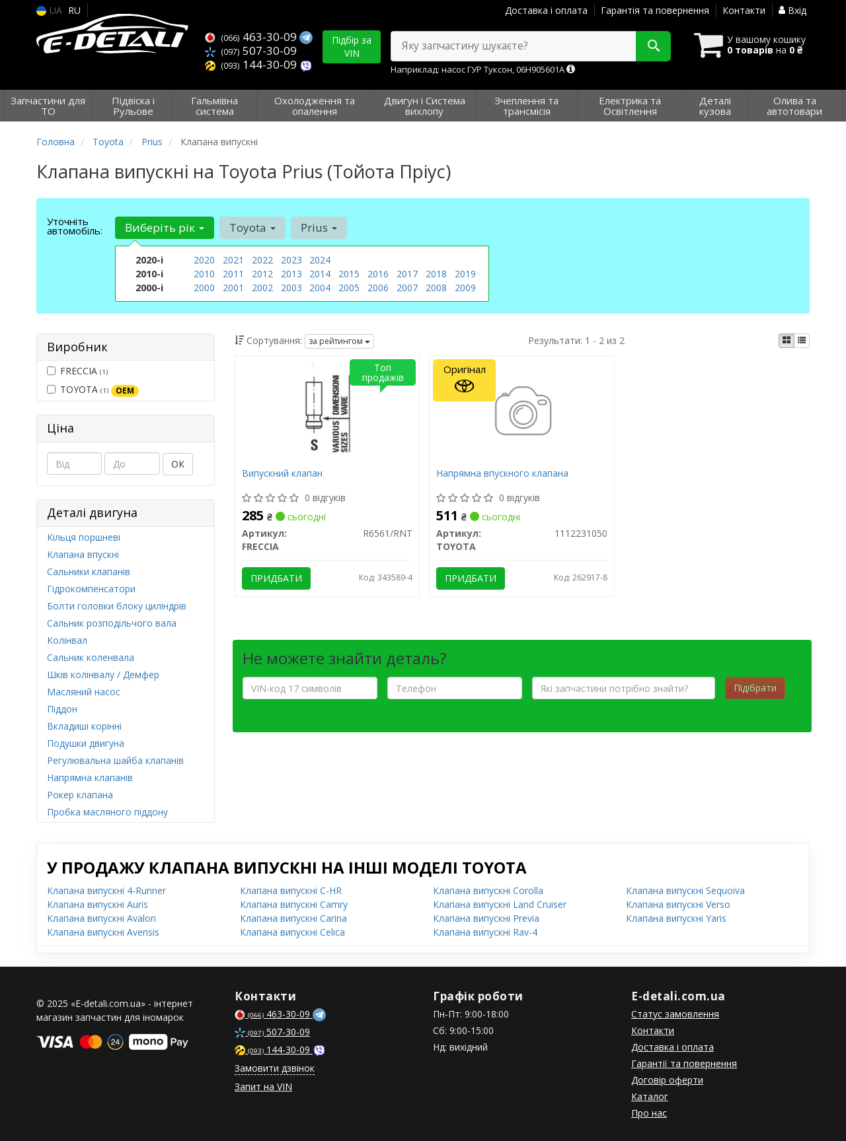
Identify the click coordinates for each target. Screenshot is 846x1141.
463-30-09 (252, 36)
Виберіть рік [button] (164, 227)
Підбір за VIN (351, 46)
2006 (378, 287)
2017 (407, 273)
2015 (349, 273)
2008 (436, 287)
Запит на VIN (263, 1086)
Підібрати (755, 687)
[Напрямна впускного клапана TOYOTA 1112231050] (522, 412)
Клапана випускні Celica (292, 932)
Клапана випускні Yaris (676, 918)
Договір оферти (667, 1080)
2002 (262, 287)
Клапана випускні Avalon (101, 918)
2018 (436, 273)
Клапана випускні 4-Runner (106, 890)
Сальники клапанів (88, 571)
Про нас (649, 1113)
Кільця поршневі (83, 537)
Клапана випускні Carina (293, 918)
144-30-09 (252, 64)
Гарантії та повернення (684, 1063)
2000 (204, 287)
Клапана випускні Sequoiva (685, 890)
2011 (233, 273)
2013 (291, 273)
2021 (233, 260)
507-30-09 (251, 50)
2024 (319, 260)
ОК (177, 464)
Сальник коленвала (90, 657)
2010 (204, 273)
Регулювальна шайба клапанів (115, 760)
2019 (465, 273)
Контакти (743, 10)
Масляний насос (83, 691)
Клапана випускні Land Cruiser (499, 904)
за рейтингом (339, 341)
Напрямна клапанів (90, 777)
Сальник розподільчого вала (111, 623)
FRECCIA (77, 370)
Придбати (276, 578)
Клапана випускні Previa (486, 918)
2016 (378, 273)
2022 (262, 260)
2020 (204, 260)
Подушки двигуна (85, 743)
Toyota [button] (252, 227)
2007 (407, 287)
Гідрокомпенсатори (91, 588)
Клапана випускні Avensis (103, 932)
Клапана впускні (83, 554)
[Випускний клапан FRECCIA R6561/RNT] (327, 412)
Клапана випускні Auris (97, 904)
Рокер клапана (80, 794)
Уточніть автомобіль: (74, 226)
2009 (465, 287)
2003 (291, 287)
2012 (262, 273)
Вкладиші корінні (84, 726)
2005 (349, 287)
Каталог (649, 1096)
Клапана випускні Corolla (488, 890)
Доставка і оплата (546, 10)
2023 (291, 260)
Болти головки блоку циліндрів (116, 606)
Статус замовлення (675, 1014)
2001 (233, 287)
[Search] (653, 46)
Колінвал (67, 640)
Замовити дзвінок (275, 1068)
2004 (319, 287)
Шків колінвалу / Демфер (103, 674)
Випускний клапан (282, 473)
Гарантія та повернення (655, 10)
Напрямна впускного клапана (502, 473)
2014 (319, 273)
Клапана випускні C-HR (291, 890)
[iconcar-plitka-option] (786, 340)
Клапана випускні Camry (294, 904)
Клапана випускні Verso (678, 904)
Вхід (792, 10)
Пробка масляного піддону (107, 812)
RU (74, 10)
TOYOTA (93, 389)
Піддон (62, 709)
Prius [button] (319, 227)
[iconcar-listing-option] (802, 340)
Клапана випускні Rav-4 (485, 932)
